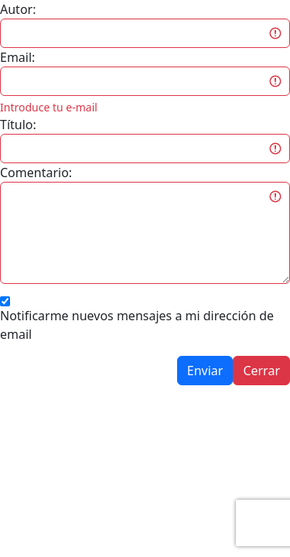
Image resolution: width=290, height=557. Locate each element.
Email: (17, 57)
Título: (18, 124)
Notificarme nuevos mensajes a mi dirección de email (137, 325)
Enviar (205, 370)
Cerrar (261, 370)
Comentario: (36, 172)
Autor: (18, 9)
